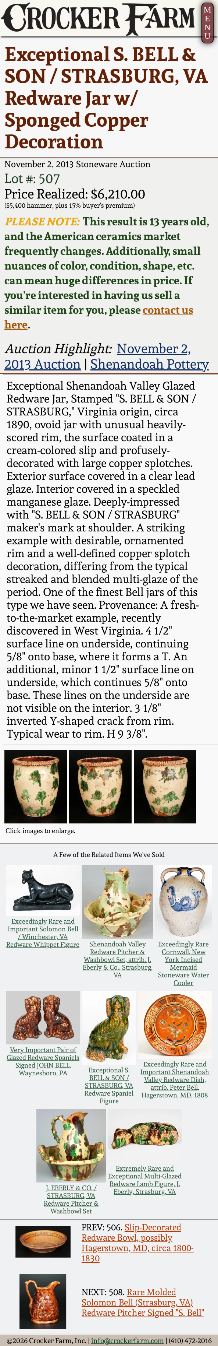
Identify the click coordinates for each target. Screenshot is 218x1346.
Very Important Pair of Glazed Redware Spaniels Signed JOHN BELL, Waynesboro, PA (43, 1061)
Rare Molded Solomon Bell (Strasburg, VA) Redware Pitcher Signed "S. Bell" (143, 1302)
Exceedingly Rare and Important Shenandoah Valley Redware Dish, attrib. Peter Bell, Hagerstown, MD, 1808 (174, 1079)
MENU (207, 23)
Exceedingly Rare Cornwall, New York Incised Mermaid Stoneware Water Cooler (183, 963)
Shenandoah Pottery (149, 364)
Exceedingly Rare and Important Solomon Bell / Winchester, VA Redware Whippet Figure (42, 932)
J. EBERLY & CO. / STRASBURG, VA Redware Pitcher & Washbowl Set (71, 1199)
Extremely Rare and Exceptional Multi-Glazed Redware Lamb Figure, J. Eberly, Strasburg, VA (145, 1179)
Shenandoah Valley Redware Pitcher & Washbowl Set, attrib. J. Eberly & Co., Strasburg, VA (118, 959)
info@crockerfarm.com (127, 1340)
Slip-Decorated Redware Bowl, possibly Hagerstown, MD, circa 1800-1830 (138, 1243)
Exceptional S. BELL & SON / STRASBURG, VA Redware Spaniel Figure (109, 1085)
